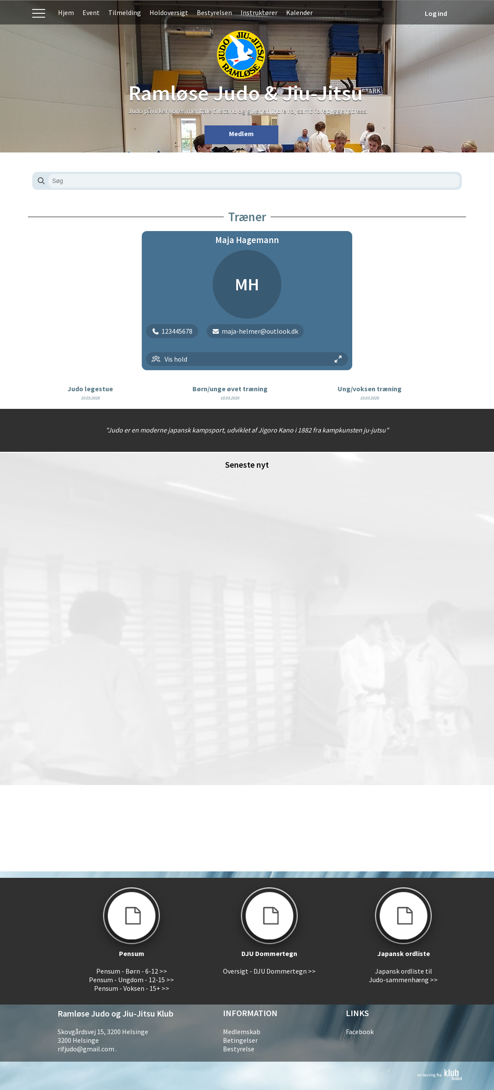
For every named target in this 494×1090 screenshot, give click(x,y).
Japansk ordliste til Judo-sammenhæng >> (403, 975)
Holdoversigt (168, 12)
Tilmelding (124, 12)
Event (91, 12)
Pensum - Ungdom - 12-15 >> (131, 979)
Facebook (360, 1031)
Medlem (241, 133)
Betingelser (240, 1040)
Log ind (436, 13)
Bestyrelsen (214, 12)
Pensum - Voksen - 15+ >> (131, 988)
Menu (38, 12)
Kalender (299, 12)
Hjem (66, 12)
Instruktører (259, 12)
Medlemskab (241, 1031)
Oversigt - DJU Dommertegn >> (269, 971)
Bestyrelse (238, 1048)
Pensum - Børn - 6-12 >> (131, 971)
